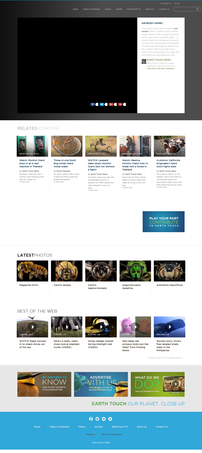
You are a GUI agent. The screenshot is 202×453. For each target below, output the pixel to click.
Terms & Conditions (111, 434)
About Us (150, 9)
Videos (108, 9)
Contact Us (164, 9)
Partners (90, 434)
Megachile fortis (28, 285)
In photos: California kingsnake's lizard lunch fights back (168, 163)
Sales (176, 3)
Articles (119, 9)
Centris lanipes (62, 285)
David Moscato (63, 171)
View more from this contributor (161, 68)
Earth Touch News (30, 171)
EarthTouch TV (134, 9)
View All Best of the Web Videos (165, 358)
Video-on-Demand (91, 9)
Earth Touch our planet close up (20, 6)
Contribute (165, 3)
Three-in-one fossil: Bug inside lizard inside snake (65, 163)
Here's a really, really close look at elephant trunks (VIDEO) (66, 344)
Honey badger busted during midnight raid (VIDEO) (100, 344)
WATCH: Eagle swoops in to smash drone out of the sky (32, 344)
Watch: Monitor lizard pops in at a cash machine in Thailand (32, 163)
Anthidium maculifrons (170, 285)
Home (75, 9)
